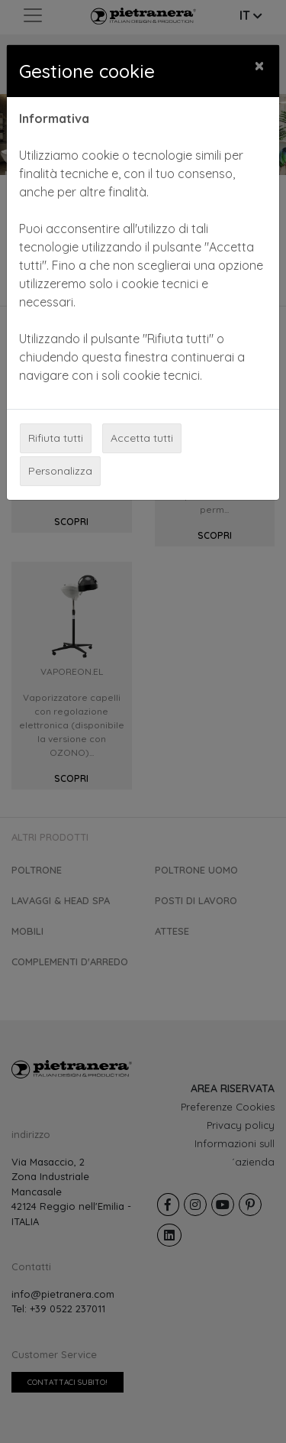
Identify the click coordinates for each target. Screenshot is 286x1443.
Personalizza (60, 471)
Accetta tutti (142, 438)
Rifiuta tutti (55, 438)
